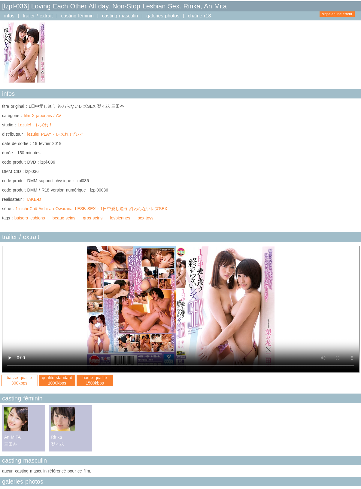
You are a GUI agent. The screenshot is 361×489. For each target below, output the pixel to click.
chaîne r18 (199, 15)
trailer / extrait (38, 15)
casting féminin (77, 15)
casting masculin (120, 15)
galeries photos (162, 15)
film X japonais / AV (42, 115)
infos (9, 15)
